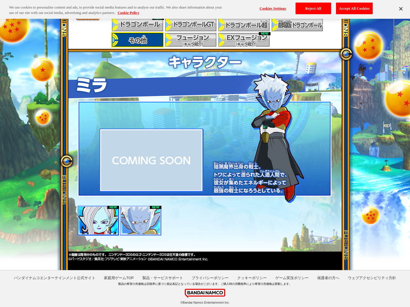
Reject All (313, 6)
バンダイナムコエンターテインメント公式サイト (54, 278)
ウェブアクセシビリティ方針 (372, 278)
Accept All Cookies (354, 6)
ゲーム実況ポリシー (292, 278)
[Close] (401, 7)
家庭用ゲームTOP (119, 278)
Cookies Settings (273, 6)
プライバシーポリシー (210, 278)
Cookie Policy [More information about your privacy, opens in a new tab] (128, 11)
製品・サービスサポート (162, 278)
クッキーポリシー (252, 278)
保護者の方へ (328, 278)
